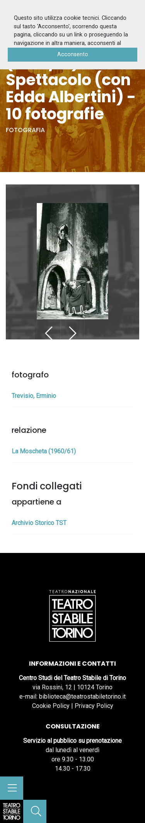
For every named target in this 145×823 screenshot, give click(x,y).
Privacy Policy (94, 705)
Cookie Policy (51, 705)
